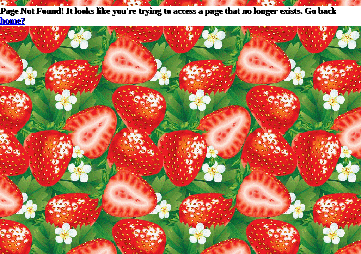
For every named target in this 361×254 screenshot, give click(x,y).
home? (12, 20)
